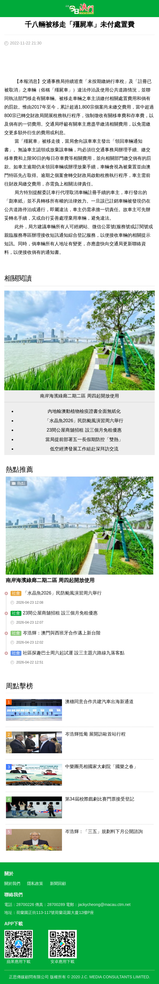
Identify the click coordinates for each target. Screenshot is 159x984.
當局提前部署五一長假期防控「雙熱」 (84, 439)
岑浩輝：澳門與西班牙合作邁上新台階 (55, 633)
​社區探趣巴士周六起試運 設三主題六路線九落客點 (67, 653)
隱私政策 (35, 883)
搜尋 (138, 10)
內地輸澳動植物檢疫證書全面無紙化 (84, 411)
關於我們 (12, 883)
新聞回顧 (58, 883)
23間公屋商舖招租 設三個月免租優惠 (84, 430)
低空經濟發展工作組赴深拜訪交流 (84, 448)
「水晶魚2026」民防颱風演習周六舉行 (84, 420)
